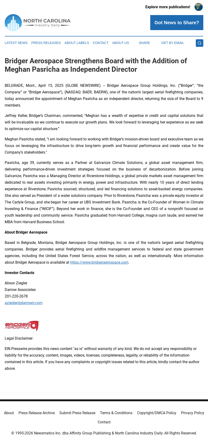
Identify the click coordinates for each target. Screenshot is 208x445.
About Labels (77, 43)
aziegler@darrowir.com (23, 303)
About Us (120, 43)
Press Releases (46, 43)
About (9, 413)
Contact (101, 43)
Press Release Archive (37, 413)
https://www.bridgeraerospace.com (99, 262)
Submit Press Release (77, 413)
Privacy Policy (192, 413)
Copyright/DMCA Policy (156, 413)
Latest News (16, 43)
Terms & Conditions (116, 413)
